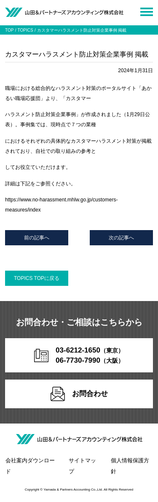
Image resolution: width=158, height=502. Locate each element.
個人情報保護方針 (130, 466)
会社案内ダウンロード (30, 466)
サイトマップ (82, 466)
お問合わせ (79, 394)
